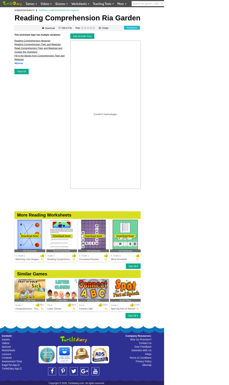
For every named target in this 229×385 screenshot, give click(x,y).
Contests (7, 357)
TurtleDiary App (11, 368)
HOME (17, 10)
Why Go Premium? (140, 339)
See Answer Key (82, 36)
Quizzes (6, 346)
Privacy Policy (143, 361)
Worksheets (8, 350)
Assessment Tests (12, 361)
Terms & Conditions (140, 357)
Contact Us (145, 343)
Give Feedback (143, 346)
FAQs (148, 354)
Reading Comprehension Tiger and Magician (37, 44)
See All (133, 266)
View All (21, 71)
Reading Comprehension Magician (32, 40)
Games (6, 339)
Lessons (6, 354)
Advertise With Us (141, 350)
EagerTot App (10, 365)
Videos (6, 343)
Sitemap (146, 365)
